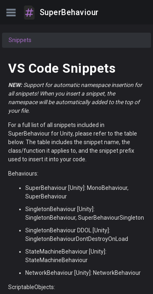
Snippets (20, 40)
